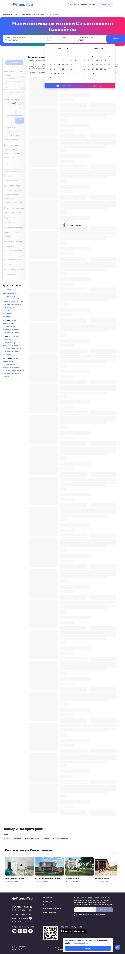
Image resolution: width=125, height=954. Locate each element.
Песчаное (9, 320)
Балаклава (9, 290)
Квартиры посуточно (14, 878)
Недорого (17, 838)
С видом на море (32, 838)
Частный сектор (102, 878)
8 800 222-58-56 (20, 907)
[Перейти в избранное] (73, 4)
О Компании (47, 901)
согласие (92, 914)
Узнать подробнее (80, 943)
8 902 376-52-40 (20, 918)
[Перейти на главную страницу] (22, 6)
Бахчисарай (10, 336)
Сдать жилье (105, 4)
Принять (88, 948)
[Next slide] (115, 851)
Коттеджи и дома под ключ (47, 878)
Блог (44, 905)
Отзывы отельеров (49, 912)
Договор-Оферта (49, 897)
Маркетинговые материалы (53, 909)
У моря (32, 73)
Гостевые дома (72, 878)
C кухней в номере (60, 838)
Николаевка (10, 358)
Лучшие (46, 838)
